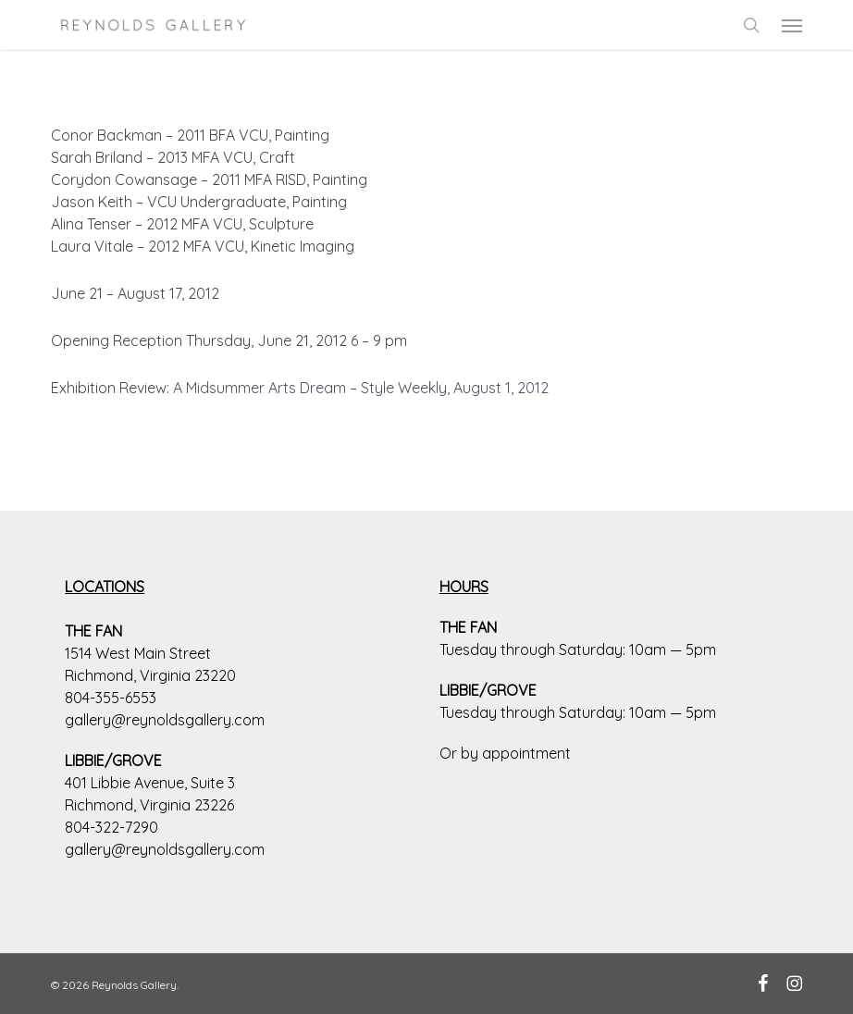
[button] (792, 25)
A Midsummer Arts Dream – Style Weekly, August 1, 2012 (361, 387)
